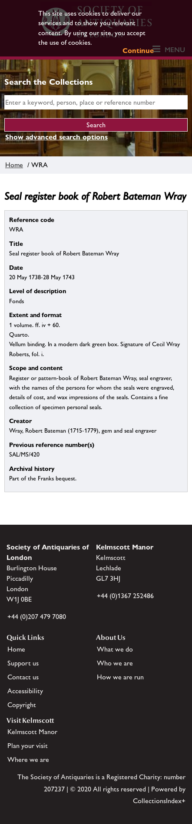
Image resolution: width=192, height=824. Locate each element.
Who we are (115, 663)
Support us (23, 663)
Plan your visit (27, 745)
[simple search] (96, 102)
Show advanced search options (56, 137)
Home (14, 165)
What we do (115, 649)
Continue (138, 50)
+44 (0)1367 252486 (125, 596)
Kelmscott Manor (32, 732)
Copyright (21, 705)
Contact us (23, 677)
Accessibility (25, 691)
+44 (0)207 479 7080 (36, 616)
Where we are (28, 759)
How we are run (120, 677)
